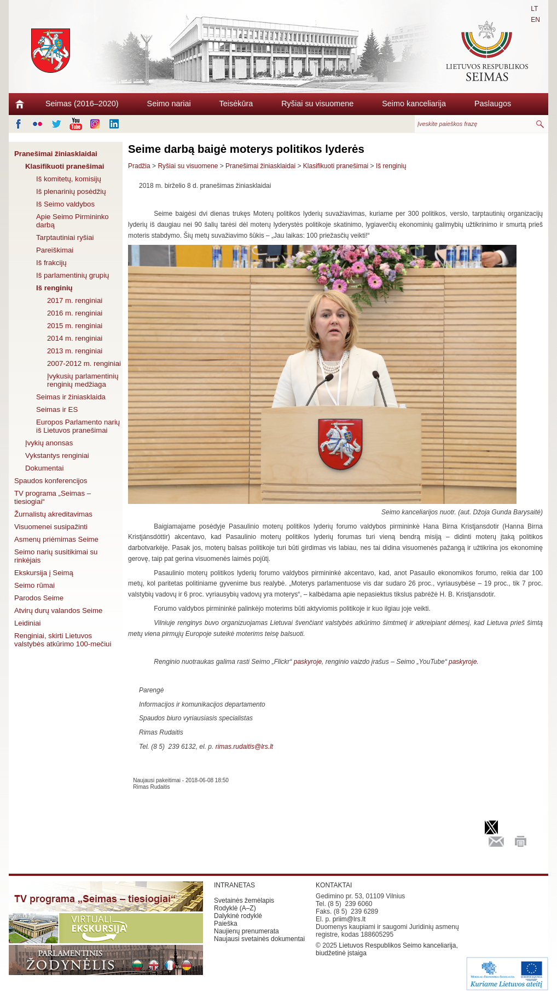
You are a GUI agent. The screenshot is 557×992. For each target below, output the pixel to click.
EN (535, 20)
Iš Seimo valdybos (65, 204)
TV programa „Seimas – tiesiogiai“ (52, 497)
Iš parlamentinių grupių (72, 275)
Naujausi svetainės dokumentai (259, 939)
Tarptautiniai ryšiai (65, 237)
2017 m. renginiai (74, 300)
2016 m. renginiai (74, 313)
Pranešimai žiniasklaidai (55, 154)
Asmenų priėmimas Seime (56, 539)
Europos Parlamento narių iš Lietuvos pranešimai (78, 426)
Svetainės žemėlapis (244, 900)
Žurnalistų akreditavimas (53, 514)
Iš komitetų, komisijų (68, 179)
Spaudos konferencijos (50, 481)
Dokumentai (44, 468)
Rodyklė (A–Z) (235, 908)
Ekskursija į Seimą (43, 573)
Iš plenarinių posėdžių (71, 191)
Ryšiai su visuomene (317, 103)
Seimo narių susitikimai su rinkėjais (55, 556)
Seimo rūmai (34, 585)
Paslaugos (492, 103)
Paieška (225, 923)
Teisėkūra (236, 103)
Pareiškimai (54, 250)
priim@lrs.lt (349, 919)
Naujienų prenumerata (246, 931)
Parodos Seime (38, 598)
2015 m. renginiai (74, 326)
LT (534, 9)
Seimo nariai (169, 103)
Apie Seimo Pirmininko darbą (72, 221)
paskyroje (308, 662)
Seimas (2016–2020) (82, 103)
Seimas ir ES (57, 409)
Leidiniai (27, 623)
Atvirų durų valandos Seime (58, 610)
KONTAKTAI (334, 885)
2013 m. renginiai (74, 351)
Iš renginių (54, 288)
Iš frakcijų (51, 263)
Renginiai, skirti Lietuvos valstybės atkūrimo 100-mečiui (62, 640)
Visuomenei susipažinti (51, 527)
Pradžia (139, 166)
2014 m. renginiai (74, 338)
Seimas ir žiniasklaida (71, 397)
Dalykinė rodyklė (238, 916)
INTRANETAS (234, 885)
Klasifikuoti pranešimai (64, 166)
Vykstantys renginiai (57, 455)
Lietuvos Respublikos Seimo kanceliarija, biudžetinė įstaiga (387, 949)
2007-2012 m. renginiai (84, 363)
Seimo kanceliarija (414, 103)
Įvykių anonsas (49, 443)
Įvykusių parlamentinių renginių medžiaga (82, 380)
